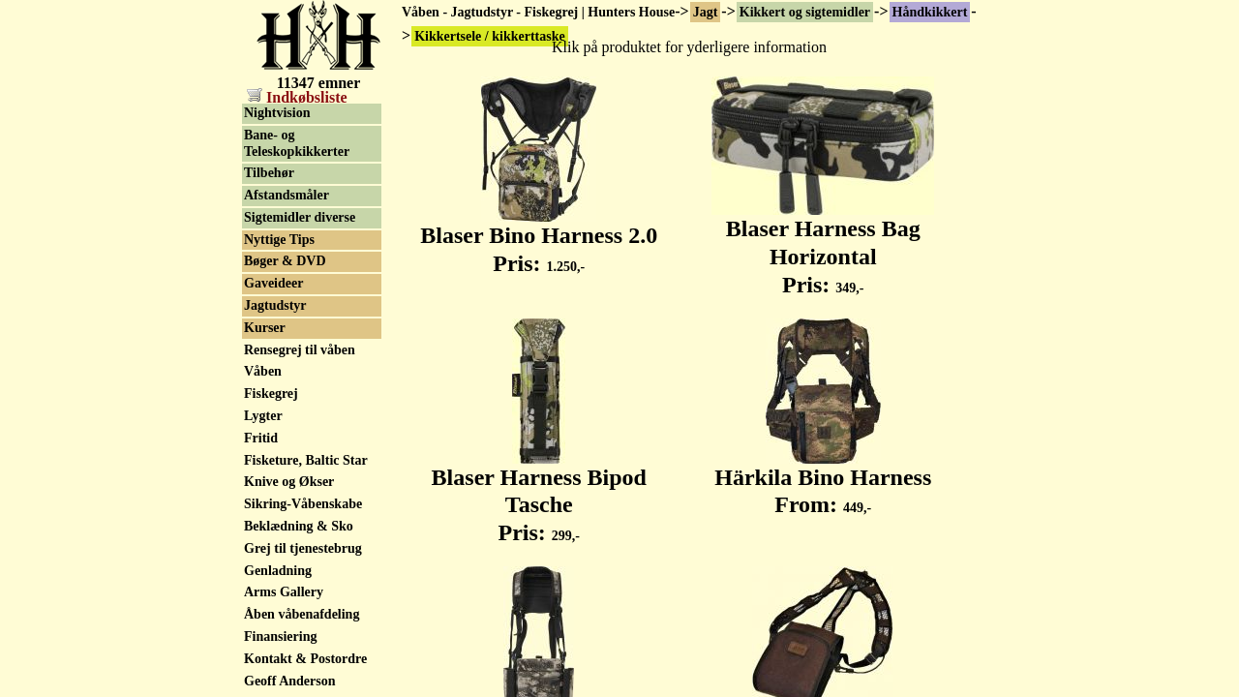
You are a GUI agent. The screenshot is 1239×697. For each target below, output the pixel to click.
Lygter (263, 559)
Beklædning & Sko (298, 669)
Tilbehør (269, 316)
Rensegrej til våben (299, 493)
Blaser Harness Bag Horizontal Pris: (822, 246)
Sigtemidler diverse (299, 360)
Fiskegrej (271, 537)
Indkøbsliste (297, 97)
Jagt (705, 12)
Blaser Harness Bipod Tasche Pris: (539, 494)
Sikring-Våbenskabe (303, 647)
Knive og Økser (289, 625)
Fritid (261, 581)
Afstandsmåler (286, 338)
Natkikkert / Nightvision (280, 247)
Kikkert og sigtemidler (805, 12)
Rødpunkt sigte (288, 217)
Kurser (265, 471)
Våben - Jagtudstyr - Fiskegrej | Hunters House (538, 12)
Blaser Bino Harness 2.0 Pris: (538, 238)
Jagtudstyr (275, 448)
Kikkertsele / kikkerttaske (281, 121)
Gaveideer (273, 426)
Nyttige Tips (279, 383)
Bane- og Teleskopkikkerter (296, 286)
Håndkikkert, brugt (301, 151)
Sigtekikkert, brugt (299, 196)
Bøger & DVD (285, 404)
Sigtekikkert (280, 174)
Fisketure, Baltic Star (306, 603)
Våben (263, 514)
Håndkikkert (930, 12)
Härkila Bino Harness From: (822, 480)
